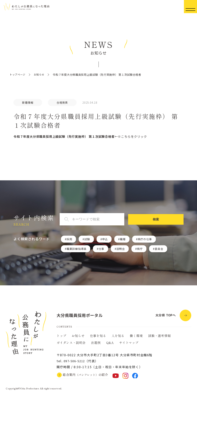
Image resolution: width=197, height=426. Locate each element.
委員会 (159, 249)
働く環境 (136, 337)
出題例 (96, 344)
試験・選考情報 (159, 337)
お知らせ (40, 74)
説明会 (120, 249)
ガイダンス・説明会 (71, 344)
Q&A (110, 344)
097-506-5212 (75, 362)
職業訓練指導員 (77, 249)
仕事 (101, 249)
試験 (87, 239)
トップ (61, 337)
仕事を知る (98, 337)
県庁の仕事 (145, 239)
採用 (69, 239)
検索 (170, 219)
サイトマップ (129, 344)
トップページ (18, 74)
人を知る (118, 337)
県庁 (140, 249)
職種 (123, 239)
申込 (105, 239)
